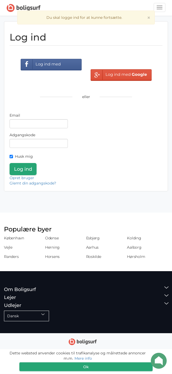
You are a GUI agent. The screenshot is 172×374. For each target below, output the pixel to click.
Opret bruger (22, 177)
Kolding (134, 238)
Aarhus (92, 247)
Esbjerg (93, 238)
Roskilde (93, 256)
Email (15, 115)
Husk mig (21, 156)
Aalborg (134, 247)
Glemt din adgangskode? (33, 183)
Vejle (8, 247)
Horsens (52, 256)
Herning (52, 247)
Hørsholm (136, 256)
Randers (11, 256)
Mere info (83, 358)
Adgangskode (22, 135)
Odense (52, 238)
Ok (86, 366)
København (14, 238)
